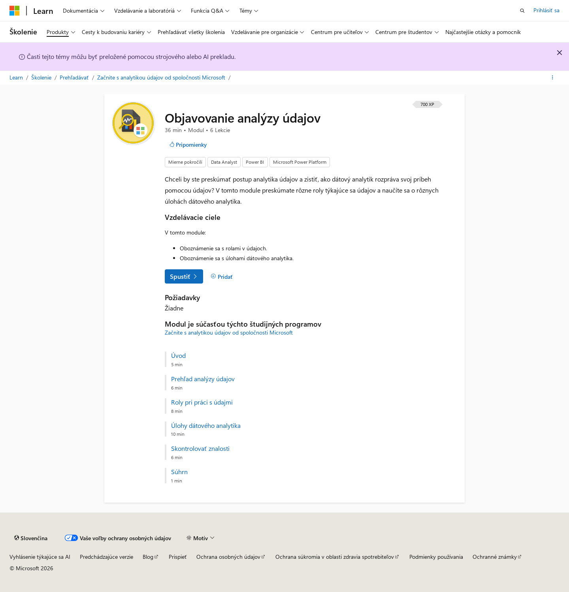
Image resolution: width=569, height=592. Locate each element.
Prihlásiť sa (546, 10)
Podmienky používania (436, 556)
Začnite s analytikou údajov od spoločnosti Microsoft (162, 77)
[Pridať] (221, 276)
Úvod (178, 355)
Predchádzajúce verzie (106, 556)
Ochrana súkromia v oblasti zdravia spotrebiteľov (334, 556)
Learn (16, 77)
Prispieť (178, 556)
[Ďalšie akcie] (553, 78)
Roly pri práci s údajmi (202, 402)
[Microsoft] (14, 11)
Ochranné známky (495, 556)
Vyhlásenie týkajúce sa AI (39, 556)
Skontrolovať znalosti (200, 448)
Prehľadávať (75, 77)
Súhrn (179, 472)
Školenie (42, 77)
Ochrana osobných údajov (228, 556)
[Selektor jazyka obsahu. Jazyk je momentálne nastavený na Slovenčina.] (30, 538)
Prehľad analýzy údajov (203, 379)
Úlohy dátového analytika (206, 425)
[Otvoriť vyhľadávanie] (522, 11)
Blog (148, 556)
